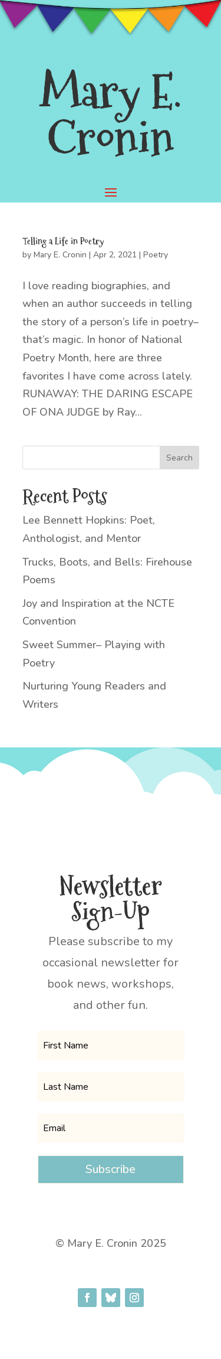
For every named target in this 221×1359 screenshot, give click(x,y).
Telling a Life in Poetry (63, 241)
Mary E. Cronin (60, 254)
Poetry (155, 254)
